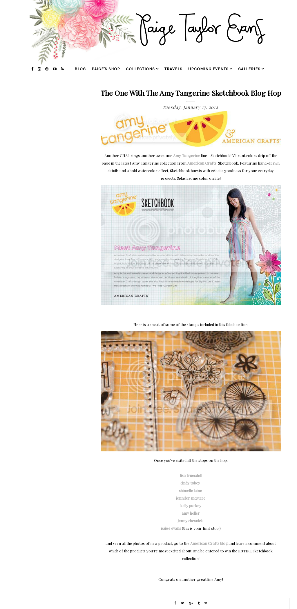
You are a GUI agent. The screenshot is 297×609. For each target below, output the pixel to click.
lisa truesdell (191, 475)
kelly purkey (190, 505)
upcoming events (208, 68)
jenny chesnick (191, 520)
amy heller (191, 513)
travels (173, 68)
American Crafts (201, 163)
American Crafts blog (209, 543)
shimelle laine (191, 490)
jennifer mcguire (190, 498)
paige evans (171, 528)
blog (80, 68)
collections (140, 68)
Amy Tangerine (186, 155)
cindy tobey (190, 482)
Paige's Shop (106, 68)
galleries (249, 68)
